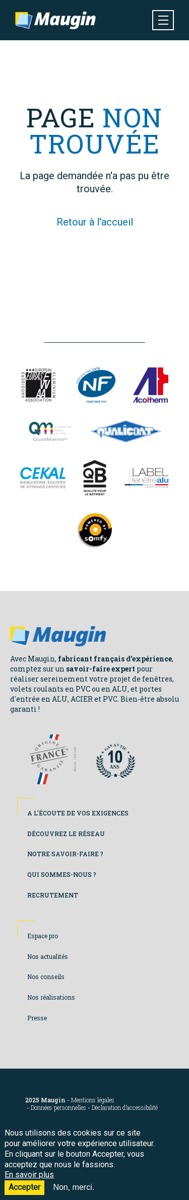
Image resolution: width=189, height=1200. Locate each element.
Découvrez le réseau (66, 834)
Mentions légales (92, 1100)
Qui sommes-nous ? (61, 874)
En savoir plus (29, 1181)
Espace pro (42, 936)
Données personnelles (58, 1107)
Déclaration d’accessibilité (125, 1107)
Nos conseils (46, 976)
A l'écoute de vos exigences (78, 813)
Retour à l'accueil (94, 222)
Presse (37, 1018)
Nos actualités (47, 956)
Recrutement (52, 895)
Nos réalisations (51, 997)
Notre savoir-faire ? (65, 854)
